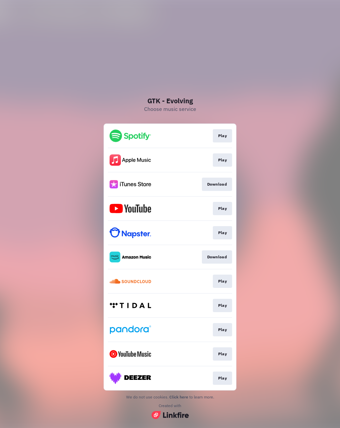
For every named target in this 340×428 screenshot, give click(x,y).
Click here (178, 396)
